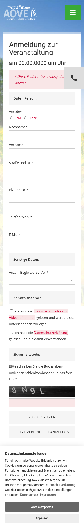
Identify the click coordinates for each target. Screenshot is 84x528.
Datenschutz (29, 495)
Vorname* (17, 144)
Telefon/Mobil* (20, 217)
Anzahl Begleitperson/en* (28, 272)
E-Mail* (14, 234)
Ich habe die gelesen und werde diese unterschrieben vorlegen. (41, 317)
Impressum (48, 495)
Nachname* (18, 127)
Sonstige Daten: (26, 259)
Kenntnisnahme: (27, 298)
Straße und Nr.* (21, 162)
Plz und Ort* (18, 189)
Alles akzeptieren (42, 507)
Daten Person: (25, 98)
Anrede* (15, 111)
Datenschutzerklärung (51, 332)
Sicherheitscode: (26, 354)
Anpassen (42, 518)
